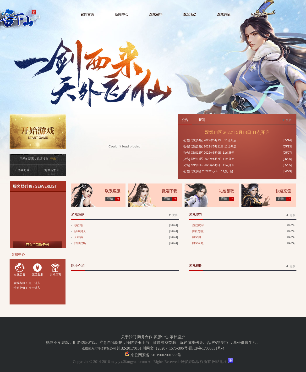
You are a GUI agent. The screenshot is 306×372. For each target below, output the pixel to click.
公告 (185, 120)
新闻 (201, 120)
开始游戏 (39, 134)
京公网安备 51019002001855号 (155, 355)
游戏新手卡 (51, 170)
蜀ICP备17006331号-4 (206, 348)
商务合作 (145, 337)
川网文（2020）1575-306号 (164, 348)
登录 (53, 158)
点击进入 (34, 283)
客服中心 (161, 337)
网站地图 (219, 362)
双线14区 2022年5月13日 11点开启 (237, 132)
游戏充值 (23, 170)
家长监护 (177, 337)
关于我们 (128, 337)
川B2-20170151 (129, 348)
